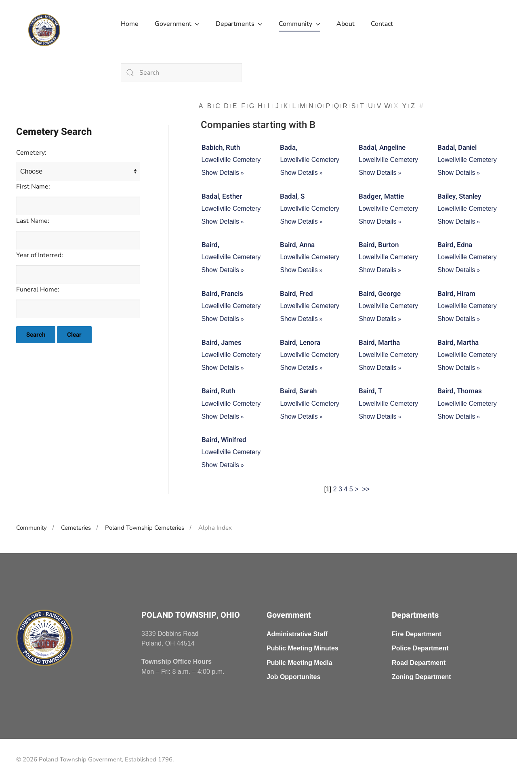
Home (130, 23)
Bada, (288, 148)
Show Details (220, 172)
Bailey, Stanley (459, 196)
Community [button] (299, 23)
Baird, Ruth (218, 391)
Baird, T (370, 391)
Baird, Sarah (298, 391)
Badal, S (292, 196)
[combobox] (181, 72)
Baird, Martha (379, 343)
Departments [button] (239, 23)
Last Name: (32, 220)
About (345, 23)
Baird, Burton (379, 245)
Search (35, 334)
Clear (74, 334)
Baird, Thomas (459, 391)
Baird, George (380, 294)
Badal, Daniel (457, 148)
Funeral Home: (37, 289)
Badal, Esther (222, 196)
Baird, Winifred (224, 440)
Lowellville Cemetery (231, 159)
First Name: (33, 186)
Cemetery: (31, 152)
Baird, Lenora (300, 343)
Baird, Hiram (456, 294)
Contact (382, 23)
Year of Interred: (39, 255)
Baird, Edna (454, 245)
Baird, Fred (296, 294)
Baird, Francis (222, 294)
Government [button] (177, 23)
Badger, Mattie (381, 196)
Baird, (210, 245)
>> (366, 489)
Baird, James (222, 343)
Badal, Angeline (382, 148)
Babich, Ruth (221, 148)
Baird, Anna (297, 245)
